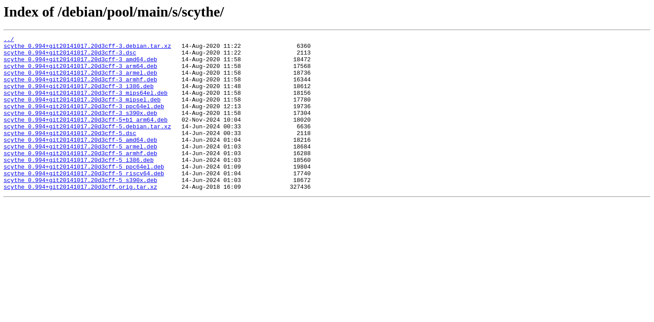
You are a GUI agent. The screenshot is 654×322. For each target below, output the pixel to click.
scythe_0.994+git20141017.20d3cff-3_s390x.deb (80, 129)
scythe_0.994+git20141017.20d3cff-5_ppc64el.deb (84, 193)
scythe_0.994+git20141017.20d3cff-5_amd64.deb (80, 161)
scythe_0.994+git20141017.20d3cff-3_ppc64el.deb (84, 121)
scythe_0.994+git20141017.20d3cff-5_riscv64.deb (84, 201)
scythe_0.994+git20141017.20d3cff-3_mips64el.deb (86, 105)
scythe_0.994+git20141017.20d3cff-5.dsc (70, 153)
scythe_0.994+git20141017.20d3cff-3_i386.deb (78, 97)
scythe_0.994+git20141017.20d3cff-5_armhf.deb (80, 177)
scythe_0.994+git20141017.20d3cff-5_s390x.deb (80, 209)
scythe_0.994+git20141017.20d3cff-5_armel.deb (80, 169)
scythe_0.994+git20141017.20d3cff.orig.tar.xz (80, 217)
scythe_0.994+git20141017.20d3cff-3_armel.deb (80, 80)
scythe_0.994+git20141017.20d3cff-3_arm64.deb (80, 72)
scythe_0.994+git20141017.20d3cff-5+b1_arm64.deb (86, 137)
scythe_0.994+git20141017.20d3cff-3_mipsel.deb (82, 113)
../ (9, 40)
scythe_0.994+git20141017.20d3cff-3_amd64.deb (80, 64)
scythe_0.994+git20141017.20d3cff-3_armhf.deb (80, 89)
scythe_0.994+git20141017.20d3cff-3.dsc (70, 56)
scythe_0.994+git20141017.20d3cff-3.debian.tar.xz (87, 48)
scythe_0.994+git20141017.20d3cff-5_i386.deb (78, 185)
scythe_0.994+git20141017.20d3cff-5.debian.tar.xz (87, 145)
